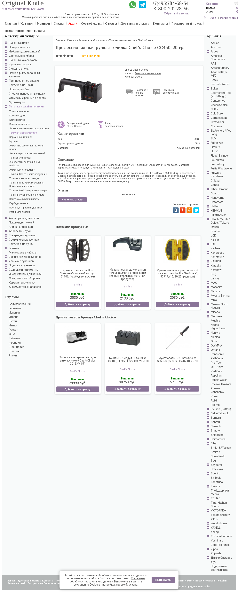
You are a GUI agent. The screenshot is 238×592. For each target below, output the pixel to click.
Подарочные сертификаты (219, 568)
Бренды (214, 36)
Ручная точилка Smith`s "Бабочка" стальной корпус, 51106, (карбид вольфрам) (77, 273)
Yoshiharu (217, 540)
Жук (213, 562)
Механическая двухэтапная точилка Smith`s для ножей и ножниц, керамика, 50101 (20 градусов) (127, 274)
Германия (15, 308)
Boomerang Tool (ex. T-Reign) (221, 94)
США (12, 334)
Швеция (14, 351)
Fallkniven (217, 142)
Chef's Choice (219, 104)
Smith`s (215, 452)
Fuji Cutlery (217, 164)
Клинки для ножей (21, 226)
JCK (213, 235)
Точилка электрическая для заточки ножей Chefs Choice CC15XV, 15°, (78, 360)
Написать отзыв (72, 199)
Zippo (214, 549)
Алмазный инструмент (22, 169)
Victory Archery (220, 514)
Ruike (214, 396)
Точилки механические (23, 132)
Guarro (215, 193)
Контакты (48, 580)
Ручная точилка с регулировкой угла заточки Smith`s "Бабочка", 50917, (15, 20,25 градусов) (177, 273)
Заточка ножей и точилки (26, 106)
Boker (214, 88)
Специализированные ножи (27, 93)
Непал (13, 325)
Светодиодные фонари (24, 239)
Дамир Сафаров (221, 557)
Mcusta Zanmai (220, 295)
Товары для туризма (22, 235)
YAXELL (215, 527)
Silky (214, 443)
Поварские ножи (19, 47)
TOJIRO (215, 498)
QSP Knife (217, 367)
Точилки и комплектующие (24, 178)
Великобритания (20, 304)
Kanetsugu (217, 252)
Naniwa (215, 332)
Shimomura (218, 439)
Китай (13, 321)
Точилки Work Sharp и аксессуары (28, 190)
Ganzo (215, 184)
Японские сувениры (21, 261)
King (213, 274)
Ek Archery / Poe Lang (221, 132)
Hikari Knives (218, 214)
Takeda (215, 486)
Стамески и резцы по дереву (27, 97)
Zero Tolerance (220, 544)
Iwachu (215, 231)
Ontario (215, 349)
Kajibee (215, 248)
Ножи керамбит (19, 89)
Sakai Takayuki (220, 413)
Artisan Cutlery (220, 67)
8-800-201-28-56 (171, 9)
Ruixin (214, 400)
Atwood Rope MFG (219, 74)
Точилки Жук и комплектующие (26, 194)
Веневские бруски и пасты (24, 199)
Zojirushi (216, 553)
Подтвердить (163, 580)
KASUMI (216, 261)
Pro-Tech (216, 362)
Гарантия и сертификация (171, 91)
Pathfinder (217, 358)
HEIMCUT (216, 210)
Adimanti (216, 47)
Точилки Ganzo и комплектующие (28, 174)
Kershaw (216, 269)
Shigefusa (217, 434)
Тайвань (14, 338)
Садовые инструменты (23, 269)
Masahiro (216, 287)
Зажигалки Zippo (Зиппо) (25, 256)
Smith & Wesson (221, 447)
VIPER (214, 519)
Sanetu (215, 422)
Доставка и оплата (29, 580)
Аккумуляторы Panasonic (25, 286)
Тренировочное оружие (24, 80)
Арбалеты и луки (20, 231)
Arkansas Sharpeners (218, 57)
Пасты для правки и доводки (25, 207)
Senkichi (216, 426)
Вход (213, 18)
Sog (213, 460)
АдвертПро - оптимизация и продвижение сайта (181, 586)
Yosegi (215, 532)
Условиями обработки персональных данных (107, 580)
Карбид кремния (18, 203)
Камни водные (17, 115)
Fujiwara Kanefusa (217, 174)
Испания (14, 312)
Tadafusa (217, 482)
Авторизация (35, 583)
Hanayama (217, 197)
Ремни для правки (19, 212)
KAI (213, 244)
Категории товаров (22, 36)
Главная (10, 580)
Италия (13, 316)
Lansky (215, 278)
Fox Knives (217, 159)
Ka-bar (215, 239)
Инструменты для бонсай (25, 274)
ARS (213, 63)
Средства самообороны (24, 278)
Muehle (215, 320)
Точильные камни (19, 111)
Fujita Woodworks (222, 168)
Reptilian (216, 375)
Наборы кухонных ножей (25, 51)
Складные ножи (19, 68)
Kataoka (216, 265)
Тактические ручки (21, 243)
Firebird (215, 147)
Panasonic (217, 354)
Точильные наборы (20, 157)
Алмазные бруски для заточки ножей (26, 147)
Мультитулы (17, 102)
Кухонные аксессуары (23, 60)
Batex (214, 80)
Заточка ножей (16, 583)
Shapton (216, 430)
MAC (214, 282)
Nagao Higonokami (218, 326)
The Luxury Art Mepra (220, 492)
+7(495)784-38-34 (170, 3)
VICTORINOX (218, 510)
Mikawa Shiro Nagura (219, 306)
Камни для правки (19, 124)
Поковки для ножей (21, 222)
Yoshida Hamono (221, 536)
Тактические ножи (21, 85)
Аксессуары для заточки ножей (27, 153)
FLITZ (214, 151)
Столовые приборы (21, 55)
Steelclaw (217, 469)
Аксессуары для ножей (24, 218)
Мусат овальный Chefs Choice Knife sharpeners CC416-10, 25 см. (178, 359)
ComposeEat (219, 117)
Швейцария (16, 346)
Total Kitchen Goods (219, 504)
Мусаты (13, 141)
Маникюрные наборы (22, 252)
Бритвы (14, 248)
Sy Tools (216, 477)
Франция (15, 342)
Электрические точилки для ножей (29, 128)
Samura (216, 417)
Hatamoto (217, 202)
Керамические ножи (22, 282)
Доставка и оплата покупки (141, 93)
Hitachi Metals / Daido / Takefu (220, 221)
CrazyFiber (217, 122)
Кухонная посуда (20, 64)
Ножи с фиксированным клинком (24, 74)
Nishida (215, 337)
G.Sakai (215, 180)
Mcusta (215, 291)
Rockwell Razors (221, 384)
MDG (214, 299)
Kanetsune (217, 257)
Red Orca (216, 371)
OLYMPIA (216, 345)
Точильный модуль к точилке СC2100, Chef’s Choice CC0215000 (128, 359)
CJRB (214, 109)
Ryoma (215, 404)
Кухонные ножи (19, 42)
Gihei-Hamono (219, 189)
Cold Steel (217, 113)
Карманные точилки (20, 137)
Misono (215, 312)
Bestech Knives (220, 84)
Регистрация (229, 18)
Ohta (214, 341)
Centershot (218, 100)
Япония (13, 355)
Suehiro (215, 473)
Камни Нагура (17, 120)
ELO (213, 138)
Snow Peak (218, 456)
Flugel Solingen (220, 155)
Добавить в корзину (78, 304)
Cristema (216, 126)
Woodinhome (219, 523)
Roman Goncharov (217, 390)
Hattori (215, 206)
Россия (13, 329)
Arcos (214, 51)
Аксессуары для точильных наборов (24, 164)
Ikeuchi (215, 227)
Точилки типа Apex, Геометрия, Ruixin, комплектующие (26, 184)
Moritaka (216, 316)
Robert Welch (219, 379)
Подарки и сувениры (22, 265)
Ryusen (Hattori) (221, 409)
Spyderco (217, 464)
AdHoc (215, 42)
